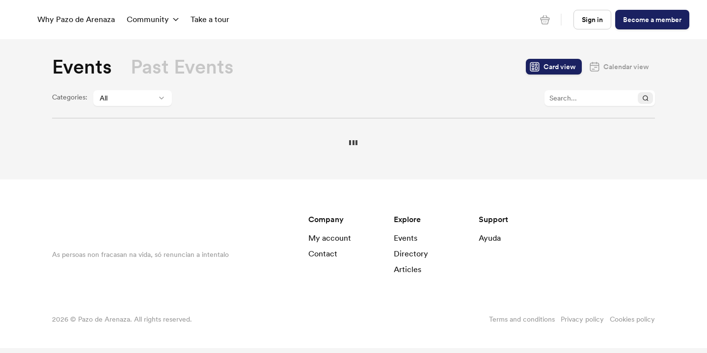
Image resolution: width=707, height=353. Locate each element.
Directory (411, 253)
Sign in (592, 19)
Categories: (69, 97)
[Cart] (545, 19)
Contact (322, 253)
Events (405, 238)
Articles (407, 269)
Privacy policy (582, 319)
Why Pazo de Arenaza (76, 19)
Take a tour (209, 19)
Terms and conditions (522, 319)
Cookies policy (632, 319)
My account (329, 238)
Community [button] (153, 19)
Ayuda (490, 238)
